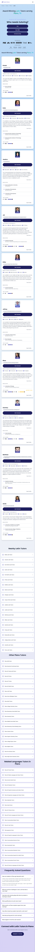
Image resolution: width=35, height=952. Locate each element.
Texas (7, 5)
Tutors (2, 5)
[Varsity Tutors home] (5, 2)
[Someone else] (17, 33)
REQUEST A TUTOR (17, 934)
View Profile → (29, 95)
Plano (11, 5)
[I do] (17, 26)
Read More (29, 128)
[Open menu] (33, 2)
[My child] (17, 30)
